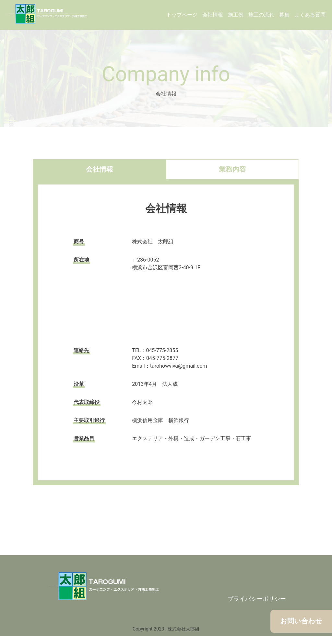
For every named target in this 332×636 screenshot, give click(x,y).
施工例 (235, 15)
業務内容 (232, 169)
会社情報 (212, 15)
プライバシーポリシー (257, 599)
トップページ (181, 15)
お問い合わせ (301, 621)
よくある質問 (310, 15)
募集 (284, 15)
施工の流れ (261, 15)
